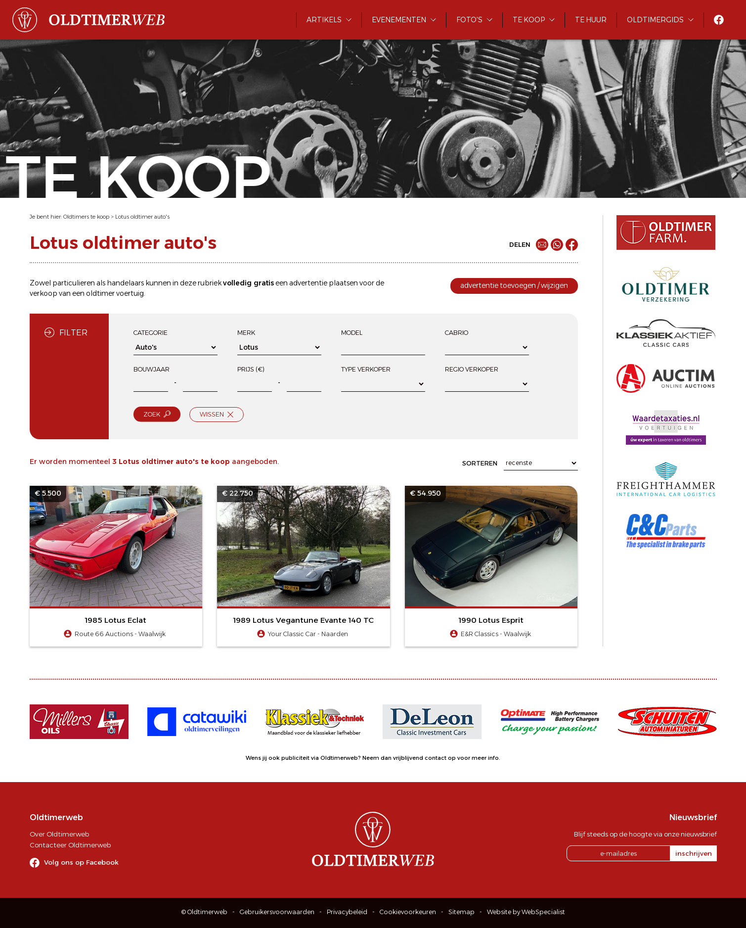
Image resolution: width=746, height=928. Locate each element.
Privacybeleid (347, 912)
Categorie (150, 332)
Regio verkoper (471, 369)
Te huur (591, 19)
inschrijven (693, 853)
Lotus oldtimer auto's (142, 216)
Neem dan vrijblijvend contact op (409, 757)
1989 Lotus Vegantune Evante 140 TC (303, 620)
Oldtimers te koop (86, 216)
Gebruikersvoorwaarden (277, 912)
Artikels (324, 19)
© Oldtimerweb (204, 912)
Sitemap (461, 912)
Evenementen (399, 19)
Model (351, 332)
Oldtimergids (655, 19)
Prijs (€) (250, 369)
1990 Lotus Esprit (491, 620)
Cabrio (456, 332)
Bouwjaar (151, 369)
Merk (246, 332)
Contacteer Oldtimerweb (70, 845)
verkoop (43, 293)
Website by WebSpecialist (526, 912)
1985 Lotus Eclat (115, 620)
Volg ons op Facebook (81, 862)
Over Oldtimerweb (59, 834)
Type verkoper (366, 369)
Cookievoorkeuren (408, 912)
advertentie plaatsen (323, 282)
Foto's (469, 19)
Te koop (529, 19)
